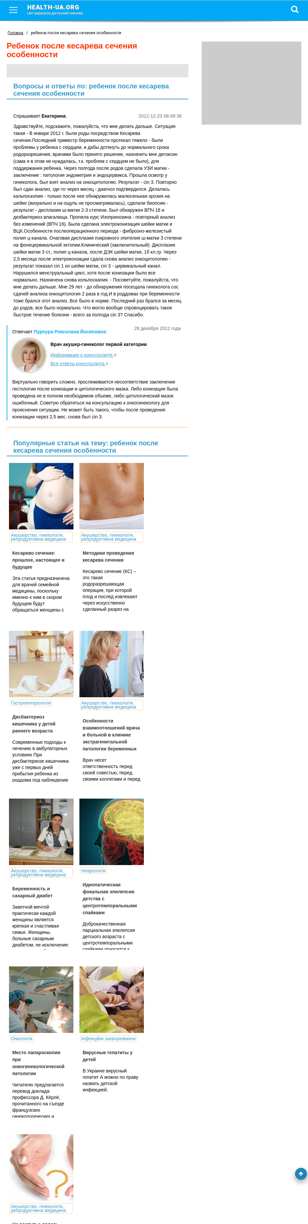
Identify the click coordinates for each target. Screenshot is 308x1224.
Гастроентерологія (150, 535)
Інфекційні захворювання (85, 872)
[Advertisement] (251, 83)
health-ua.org (60, 9)
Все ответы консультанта (79, 363)
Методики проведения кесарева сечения (92, 568)
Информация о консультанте (84, 355)
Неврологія (142, 703)
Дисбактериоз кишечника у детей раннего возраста (153, 556)
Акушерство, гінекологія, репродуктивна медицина (27, 541)
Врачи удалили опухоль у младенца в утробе (95, 1073)
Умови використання (29, 1207)
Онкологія (21, 870)
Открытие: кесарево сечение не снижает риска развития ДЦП (35, 1073)
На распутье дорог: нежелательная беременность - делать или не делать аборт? (154, 910)
